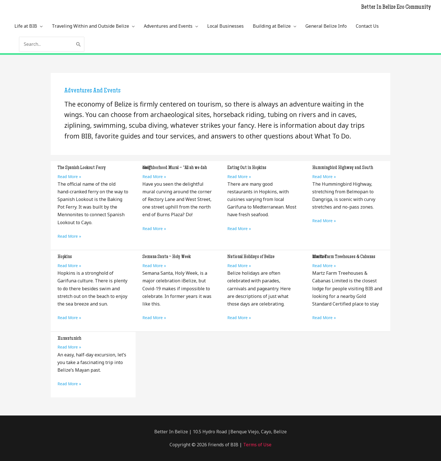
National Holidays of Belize (251, 256)
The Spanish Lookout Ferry (81, 167)
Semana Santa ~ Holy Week (166, 256)
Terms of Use (256, 444)
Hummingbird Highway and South (342, 167)
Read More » (69, 176)
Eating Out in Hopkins (246, 167)
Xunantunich (69, 338)
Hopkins (64, 256)
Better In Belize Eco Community (396, 8)
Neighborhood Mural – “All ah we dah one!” (174, 167)
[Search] (78, 44)
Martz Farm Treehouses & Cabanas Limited (343, 256)
